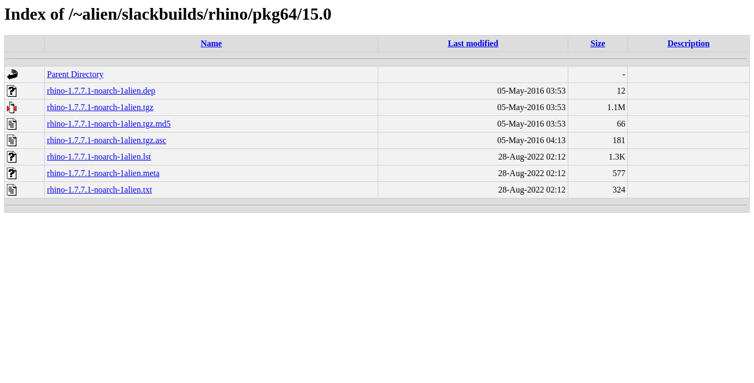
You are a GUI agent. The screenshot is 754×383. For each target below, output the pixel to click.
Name (211, 43)
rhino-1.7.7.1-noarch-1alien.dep (101, 90)
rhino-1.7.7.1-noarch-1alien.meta (103, 173)
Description (689, 43)
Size (598, 43)
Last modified (473, 43)
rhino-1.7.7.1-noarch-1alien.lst (99, 156)
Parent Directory (75, 74)
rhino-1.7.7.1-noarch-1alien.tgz (100, 107)
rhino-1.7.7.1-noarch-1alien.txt (99, 189)
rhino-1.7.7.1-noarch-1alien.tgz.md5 (108, 123)
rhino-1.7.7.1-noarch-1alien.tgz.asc (106, 140)
